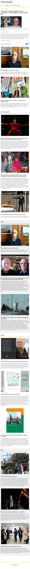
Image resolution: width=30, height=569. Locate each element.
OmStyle (19, 567)
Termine (6, 5)
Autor (11, 5)
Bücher (3, 338)
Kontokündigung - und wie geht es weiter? (10, 70)
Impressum (15, 565)
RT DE (8, 40)
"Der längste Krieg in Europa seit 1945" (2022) (11, 398)
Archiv (14, 5)
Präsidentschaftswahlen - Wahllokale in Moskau (11, 551)
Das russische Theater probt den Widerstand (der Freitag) (13, 215)
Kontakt (18, 5)
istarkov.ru (13, 567)
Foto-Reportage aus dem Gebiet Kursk (9, 480)
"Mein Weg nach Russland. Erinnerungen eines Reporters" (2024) (15, 364)
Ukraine (6, 396)
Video (2, 223)
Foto (2, 454)
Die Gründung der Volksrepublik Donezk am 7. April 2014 (13, 516)
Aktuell (6, 8)
